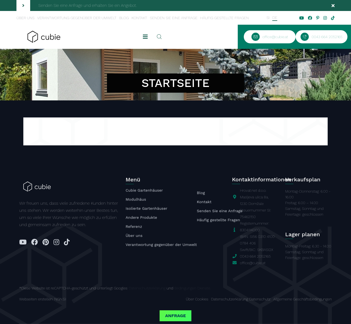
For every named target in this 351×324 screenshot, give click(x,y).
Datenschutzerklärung (147, 288)
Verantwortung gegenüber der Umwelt (77, 18)
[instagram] (325, 18)
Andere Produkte (141, 218)
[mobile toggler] (145, 37)
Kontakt (139, 18)
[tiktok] (333, 18)
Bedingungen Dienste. (192, 288)
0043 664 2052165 (255, 256)
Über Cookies (197, 299)
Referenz (134, 227)
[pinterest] (317, 18)
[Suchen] (159, 36)
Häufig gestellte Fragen (224, 18)
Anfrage (175, 315)
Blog (124, 18)
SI (268, 17)
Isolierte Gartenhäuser (146, 209)
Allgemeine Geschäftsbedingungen (302, 299)
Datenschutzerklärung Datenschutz (241, 299)
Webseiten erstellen (36, 299)
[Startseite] (43, 36)
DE (274, 17)
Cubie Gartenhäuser (144, 191)
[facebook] (310, 18)
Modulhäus (136, 200)
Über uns (25, 18)
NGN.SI (60, 299)
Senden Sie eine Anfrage (174, 18)
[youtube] (301, 18)
